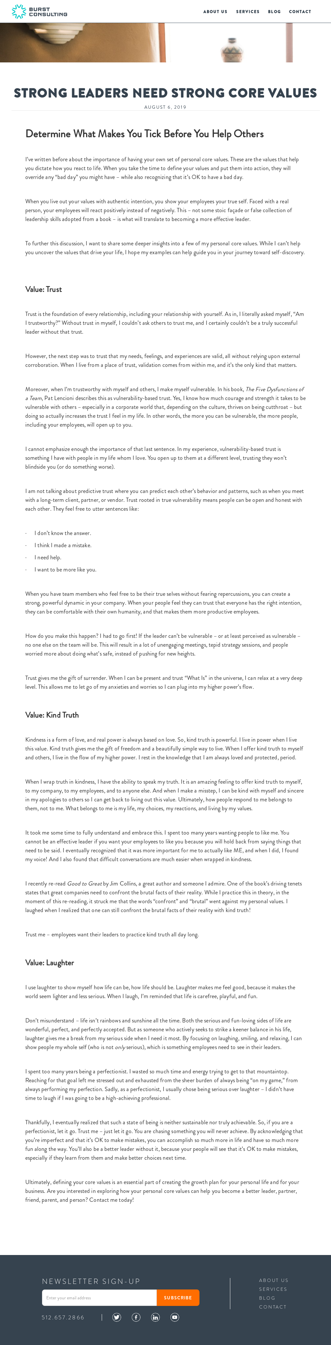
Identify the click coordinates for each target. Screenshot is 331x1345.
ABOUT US (274, 1280)
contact (273, 1306)
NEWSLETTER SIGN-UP (91, 1281)
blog (274, 12)
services (248, 12)
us (215, 12)
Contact (300, 12)
